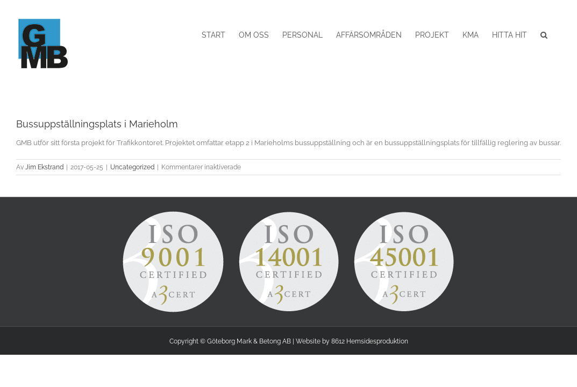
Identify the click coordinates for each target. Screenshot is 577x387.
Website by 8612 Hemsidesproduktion (352, 341)
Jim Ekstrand (44, 167)
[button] (557, 35)
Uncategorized (132, 167)
